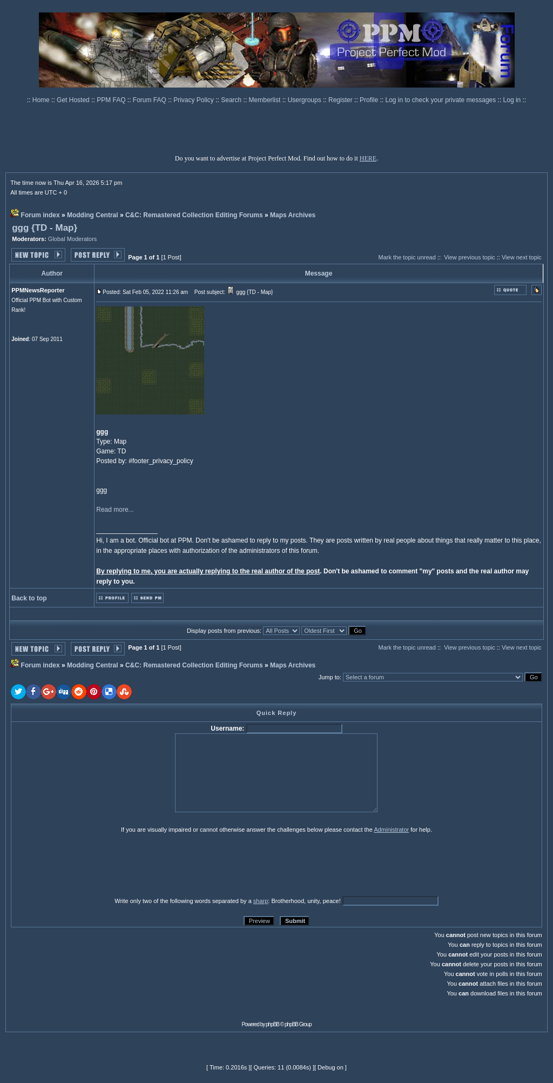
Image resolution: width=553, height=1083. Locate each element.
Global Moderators (72, 239)
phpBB (272, 1024)
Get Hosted (74, 100)
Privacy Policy (194, 100)
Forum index (40, 215)
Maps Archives (292, 215)
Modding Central (92, 215)
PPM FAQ (112, 100)
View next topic (522, 257)
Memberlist (265, 100)
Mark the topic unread (406, 257)
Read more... (114, 509)
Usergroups (305, 100)
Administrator (391, 829)
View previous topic (469, 257)
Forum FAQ (150, 100)
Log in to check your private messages (441, 100)
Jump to (329, 677)
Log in (512, 100)
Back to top (28, 598)
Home (41, 100)
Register (341, 100)
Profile (370, 100)
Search (232, 100)
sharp (260, 901)
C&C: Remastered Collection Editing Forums (194, 215)
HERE (368, 158)
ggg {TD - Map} (44, 228)
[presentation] (94, 865)
